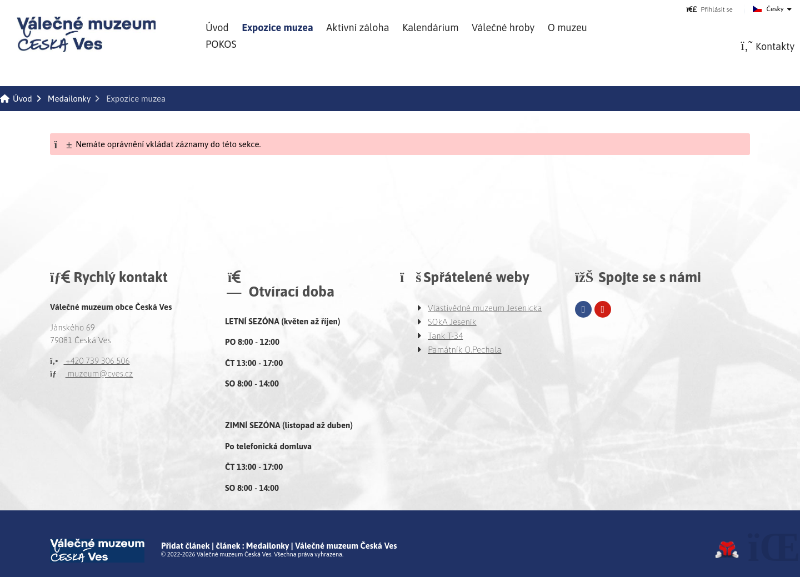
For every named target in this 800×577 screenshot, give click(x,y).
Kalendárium (430, 27)
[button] (709, 9)
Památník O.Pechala (465, 349)
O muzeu (567, 27)
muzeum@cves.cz (91, 373)
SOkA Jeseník (452, 322)
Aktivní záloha (357, 27)
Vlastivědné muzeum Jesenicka (485, 308)
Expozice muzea (277, 27)
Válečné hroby (503, 27)
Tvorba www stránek (727, 549)
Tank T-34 (445, 335)
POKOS (221, 44)
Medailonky (69, 98)
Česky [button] (775, 9)
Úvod (86, 34)
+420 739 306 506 (90, 360)
